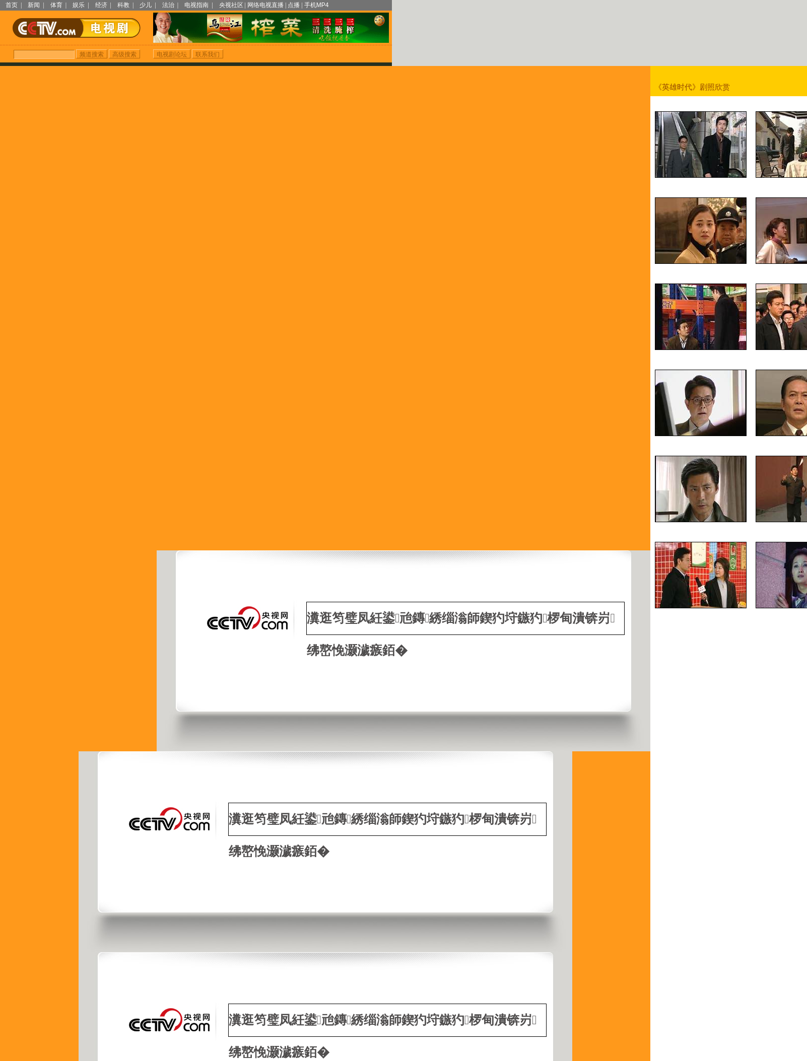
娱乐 (79, 5)
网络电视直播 (265, 5)
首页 (12, 5)
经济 (101, 5)
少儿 (146, 5)
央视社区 (231, 5)
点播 (294, 5)
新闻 (34, 5)
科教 (123, 5)
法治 (168, 5)
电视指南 (196, 5)
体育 (56, 5)
